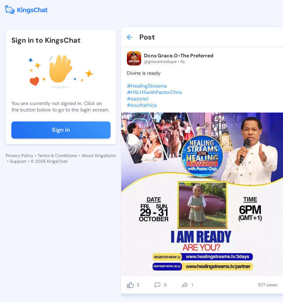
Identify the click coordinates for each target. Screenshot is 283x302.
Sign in (61, 130)
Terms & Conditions (57, 155)
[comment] (157, 284)
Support (18, 161)
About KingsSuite (98, 155)
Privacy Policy (19, 155)
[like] (130, 284)
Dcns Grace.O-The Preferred (178, 55)
